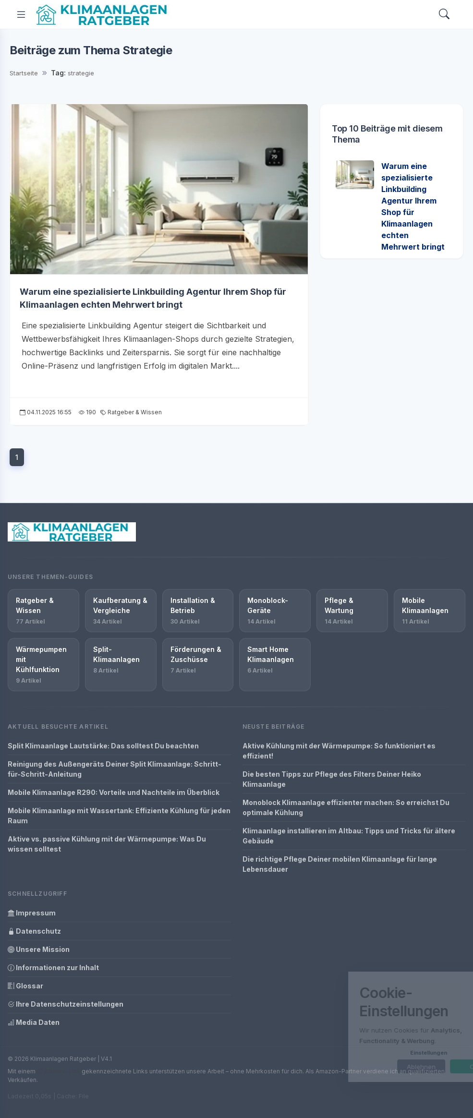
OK (435, 1066)
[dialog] (391, 1027)
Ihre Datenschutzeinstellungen (65, 1004)
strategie (81, 73)
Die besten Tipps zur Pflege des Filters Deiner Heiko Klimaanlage (332, 779)
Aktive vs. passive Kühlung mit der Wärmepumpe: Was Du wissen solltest (107, 844)
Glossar (25, 986)
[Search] (444, 14)
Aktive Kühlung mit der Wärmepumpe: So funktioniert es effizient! (339, 751)
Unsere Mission (39, 949)
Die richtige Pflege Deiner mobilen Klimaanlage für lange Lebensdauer (340, 864)
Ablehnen (382, 1066)
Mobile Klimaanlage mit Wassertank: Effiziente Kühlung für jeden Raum (119, 815)
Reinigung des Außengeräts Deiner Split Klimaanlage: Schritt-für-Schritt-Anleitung (114, 769)
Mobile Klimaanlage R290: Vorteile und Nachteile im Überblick (113, 792)
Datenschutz (34, 931)
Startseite (24, 73)
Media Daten (34, 1022)
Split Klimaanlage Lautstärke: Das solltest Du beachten (103, 746)
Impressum (32, 913)
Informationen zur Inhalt (53, 967)
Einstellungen (390, 1052)
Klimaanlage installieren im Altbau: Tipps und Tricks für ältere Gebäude (349, 836)
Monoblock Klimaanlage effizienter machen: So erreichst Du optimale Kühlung (346, 807)
